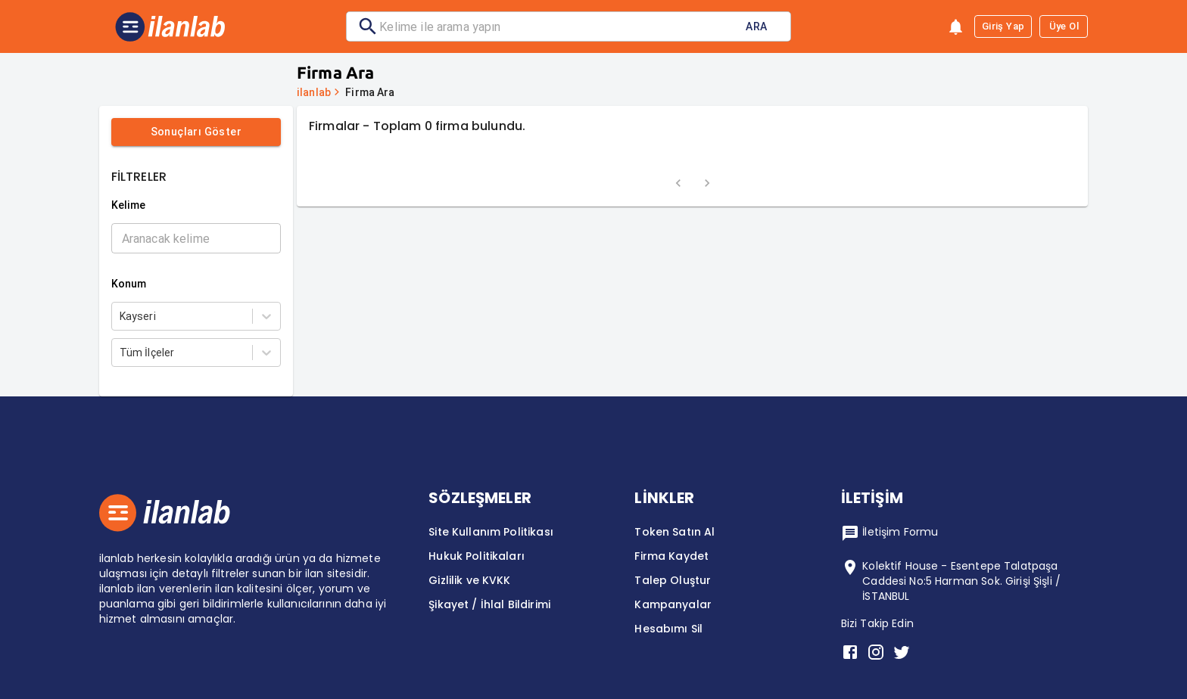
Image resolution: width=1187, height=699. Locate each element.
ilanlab (314, 92)
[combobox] (121, 316)
